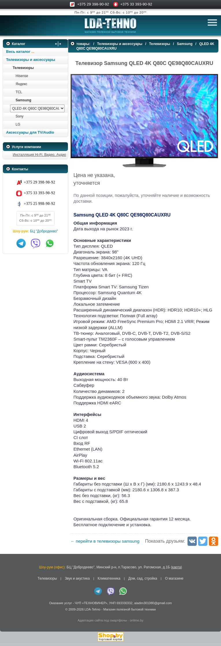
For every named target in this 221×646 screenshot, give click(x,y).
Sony (19, 116)
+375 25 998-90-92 (39, 203)
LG (18, 124)
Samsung (23, 100)
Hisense (22, 76)
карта (176, 571)
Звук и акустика (77, 582)
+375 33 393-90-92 (136, 4)
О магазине (174, 582)
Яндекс (21, 84)
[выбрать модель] (37, 108)
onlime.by (136, 624)
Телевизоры (23, 68)
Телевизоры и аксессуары (30, 59)
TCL (19, 92)
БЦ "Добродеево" (44, 231)
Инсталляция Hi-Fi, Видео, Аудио (39, 155)
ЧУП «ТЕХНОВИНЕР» (91, 606)
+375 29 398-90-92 (93, 4)
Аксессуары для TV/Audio (30, 132)
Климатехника (109, 582)
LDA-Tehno (93, 613)
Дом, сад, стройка (142, 582)
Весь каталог (18, 51)
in (8, 617)
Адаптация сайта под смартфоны (102, 624)
